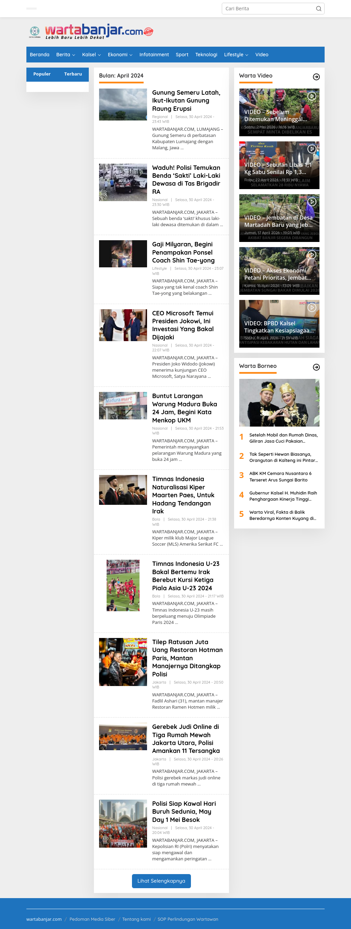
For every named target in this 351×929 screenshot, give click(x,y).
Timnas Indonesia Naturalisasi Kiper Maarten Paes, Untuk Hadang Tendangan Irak (183, 495)
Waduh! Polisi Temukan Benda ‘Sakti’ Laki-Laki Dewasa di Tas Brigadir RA (186, 180)
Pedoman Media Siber (93, 919)
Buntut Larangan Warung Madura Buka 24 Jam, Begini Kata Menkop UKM (184, 408)
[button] (319, 8)
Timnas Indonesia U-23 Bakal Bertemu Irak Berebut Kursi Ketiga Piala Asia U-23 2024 (185, 576)
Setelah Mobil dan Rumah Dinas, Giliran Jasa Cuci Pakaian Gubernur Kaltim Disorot (284, 438)
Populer (42, 74)
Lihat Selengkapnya (161, 881)
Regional (160, 116)
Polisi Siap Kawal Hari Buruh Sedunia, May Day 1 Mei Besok (184, 812)
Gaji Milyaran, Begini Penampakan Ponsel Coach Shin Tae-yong (183, 252)
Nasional (160, 199)
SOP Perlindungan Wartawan (188, 919)
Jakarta (159, 682)
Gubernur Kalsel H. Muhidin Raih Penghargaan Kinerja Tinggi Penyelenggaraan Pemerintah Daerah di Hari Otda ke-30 (283, 496)
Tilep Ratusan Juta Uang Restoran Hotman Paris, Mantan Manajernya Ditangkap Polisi (187, 658)
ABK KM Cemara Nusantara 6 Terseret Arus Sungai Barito (281, 476)
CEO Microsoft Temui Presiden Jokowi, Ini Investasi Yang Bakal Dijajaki (183, 325)
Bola (156, 519)
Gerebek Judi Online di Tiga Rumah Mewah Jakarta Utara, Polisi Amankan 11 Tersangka (186, 739)
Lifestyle (159, 268)
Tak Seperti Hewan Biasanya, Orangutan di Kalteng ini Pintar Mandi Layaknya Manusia (282, 457)
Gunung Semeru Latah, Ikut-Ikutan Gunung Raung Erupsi (186, 101)
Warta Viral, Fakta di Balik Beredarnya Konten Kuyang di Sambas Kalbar (282, 515)
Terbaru (73, 74)
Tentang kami (136, 919)
